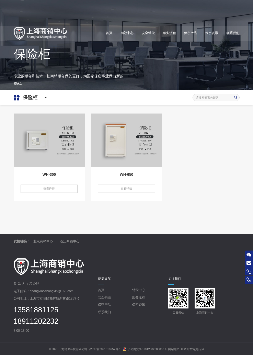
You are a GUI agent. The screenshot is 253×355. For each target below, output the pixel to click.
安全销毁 (104, 297)
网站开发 (186, 349)
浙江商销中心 (69, 241)
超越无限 (198, 349)
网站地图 (174, 349)
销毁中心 (138, 290)
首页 (101, 290)
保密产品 (104, 304)
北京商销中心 (43, 241)
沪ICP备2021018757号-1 (105, 349)
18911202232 (36, 321)
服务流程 (138, 297)
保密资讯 (138, 304)
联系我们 (104, 312)
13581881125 (36, 310)
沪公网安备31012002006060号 (145, 349)
